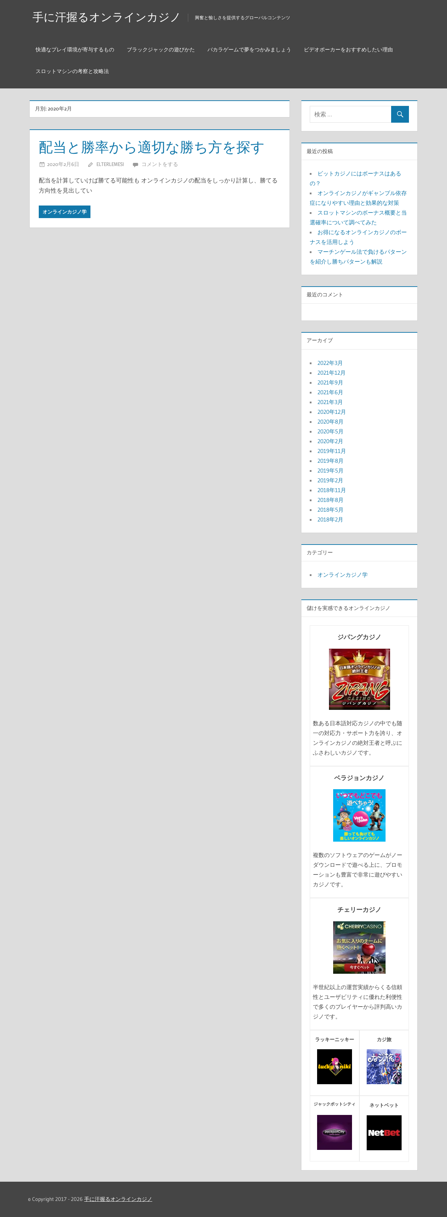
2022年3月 (330, 362)
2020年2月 (330, 441)
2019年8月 (330, 460)
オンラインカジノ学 (65, 212)
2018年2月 (330, 519)
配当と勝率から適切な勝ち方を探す (152, 147)
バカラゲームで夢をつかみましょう (249, 49)
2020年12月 (331, 411)
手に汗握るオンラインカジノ (106, 17)
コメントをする (159, 164)
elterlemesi (110, 164)
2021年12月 (331, 372)
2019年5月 (330, 470)
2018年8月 (330, 499)
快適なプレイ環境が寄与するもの (75, 49)
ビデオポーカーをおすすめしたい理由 (348, 49)
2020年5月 (330, 431)
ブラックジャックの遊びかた (161, 49)
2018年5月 (330, 509)
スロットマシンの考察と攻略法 (72, 71)
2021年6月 (330, 392)
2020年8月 (330, 421)
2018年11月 (331, 490)
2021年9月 (330, 382)
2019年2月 (330, 480)
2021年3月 (330, 401)
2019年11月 (331, 450)
